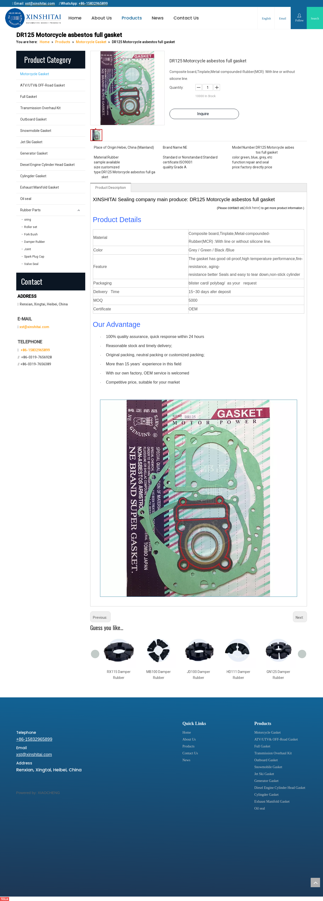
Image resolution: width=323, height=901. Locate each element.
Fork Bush (31, 234)
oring (27, 219)
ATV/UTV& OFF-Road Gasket (42, 85)
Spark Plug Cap (34, 256)
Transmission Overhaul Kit (40, 108)
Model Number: (244, 147)
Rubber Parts (30, 210)
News (158, 18)
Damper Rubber (34, 242)
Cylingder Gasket (33, 176)
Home (75, 18)
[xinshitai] (24, 719)
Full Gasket (28, 97)
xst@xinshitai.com (34, 327)
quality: (168, 167)
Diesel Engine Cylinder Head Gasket (47, 165)
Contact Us (186, 18)
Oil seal (25, 199)
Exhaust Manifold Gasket (39, 187)
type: (98, 172)
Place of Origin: (105, 147)
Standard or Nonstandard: (183, 157)
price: (236, 167)
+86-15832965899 (35, 350)
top (315, 882)
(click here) (252, 208)
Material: (100, 157)
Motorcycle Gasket (34, 74)
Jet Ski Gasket (31, 142)
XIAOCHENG (49, 793)
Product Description (110, 188)
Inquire (203, 113)
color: (236, 157)
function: (239, 162)
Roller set (30, 227)
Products (132, 18)
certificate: (171, 162)
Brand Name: (173, 147)
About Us (101, 18)
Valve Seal (31, 264)
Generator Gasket (34, 153)
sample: (100, 162)
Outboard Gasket (33, 119)
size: (97, 167)
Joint (27, 249)
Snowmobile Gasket (35, 131)
